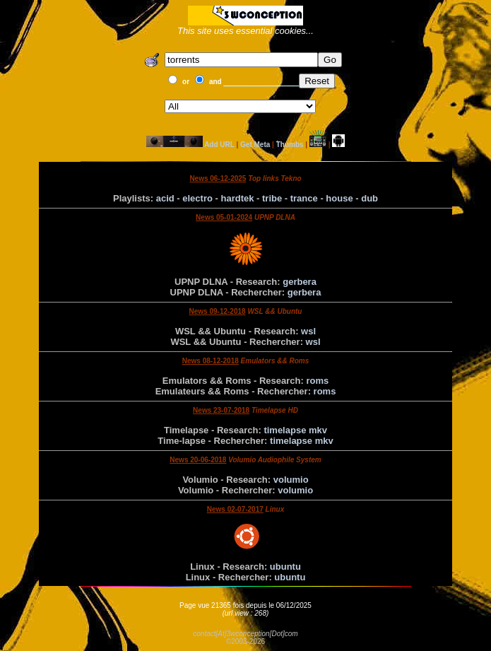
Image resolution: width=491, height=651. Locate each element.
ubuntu (285, 566)
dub (369, 198)
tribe (272, 198)
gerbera (300, 281)
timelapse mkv (295, 430)
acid (165, 198)
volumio (291, 479)
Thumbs (290, 144)
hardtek (237, 198)
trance (304, 198)
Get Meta (255, 144)
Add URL (219, 144)
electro (197, 198)
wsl (308, 331)
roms (317, 380)
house (339, 198)
